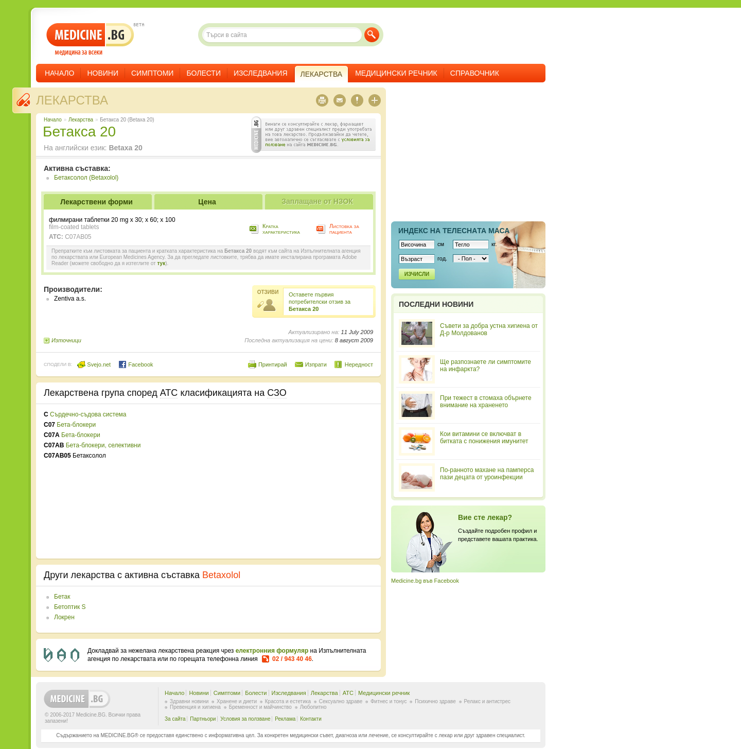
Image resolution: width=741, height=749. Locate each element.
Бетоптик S (69, 607)
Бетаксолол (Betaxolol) (86, 177)
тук (161, 263)
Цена (207, 202)
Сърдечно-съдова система (88, 414)
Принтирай (272, 364)
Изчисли (416, 274)
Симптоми (152, 73)
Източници (66, 340)
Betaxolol (221, 575)
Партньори (203, 719)
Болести (203, 73)
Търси (371, 34)
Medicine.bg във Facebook (425, 581)
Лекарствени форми (96, 202)
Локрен (64, 617)
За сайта (175, 719)
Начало (59, 73)
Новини (102, 73)
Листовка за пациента (344, 229)
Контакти (311, 719)
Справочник (474, 73)
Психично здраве (435, 701)
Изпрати (316, 364)
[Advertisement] (289, 481)
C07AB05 (78, 236)
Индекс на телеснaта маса (453, 231)
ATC (348, 693)
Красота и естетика (288, 701)
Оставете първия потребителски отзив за (319, 301)
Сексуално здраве (341, 701)
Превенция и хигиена (195, 707)
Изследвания (261, 73)
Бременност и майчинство (260, 707)
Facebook (135, 364)
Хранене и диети (237, 701)
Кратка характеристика (281, 229)
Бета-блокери (76, 424)
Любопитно (313, 707)
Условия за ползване (245, 719)
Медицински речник (396, 73)
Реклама (285, 719)
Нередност (359, 364)
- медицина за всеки (90, 39)
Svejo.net (94, 364)
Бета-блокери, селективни (103, 445)
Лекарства (72, 100)
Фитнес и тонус (388, 701)
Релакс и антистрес (487, 701)
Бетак (62, 596)
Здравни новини (189, 701)
